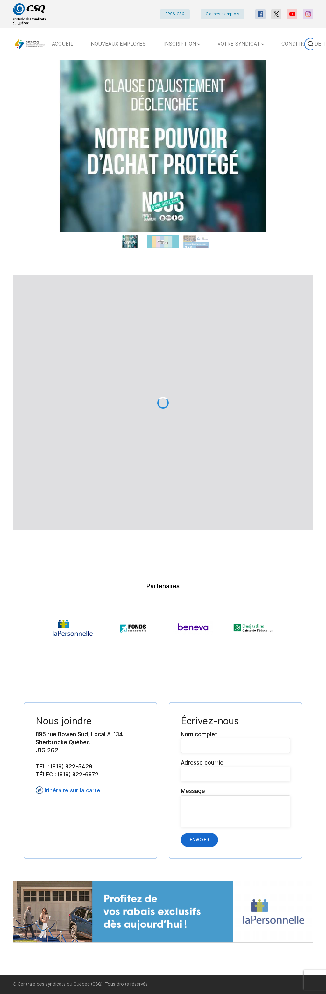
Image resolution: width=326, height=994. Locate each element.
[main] (163, 517)
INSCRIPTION (181, 44)
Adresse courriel (235, 770)
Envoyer (199, 839)
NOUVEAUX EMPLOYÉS (118, 44)
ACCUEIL (62, 44)
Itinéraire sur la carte (68, 790)
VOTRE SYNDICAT (240, 44)
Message (235, 807)
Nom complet (235, 742)
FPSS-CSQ (175, 14)
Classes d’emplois (222, 14)
